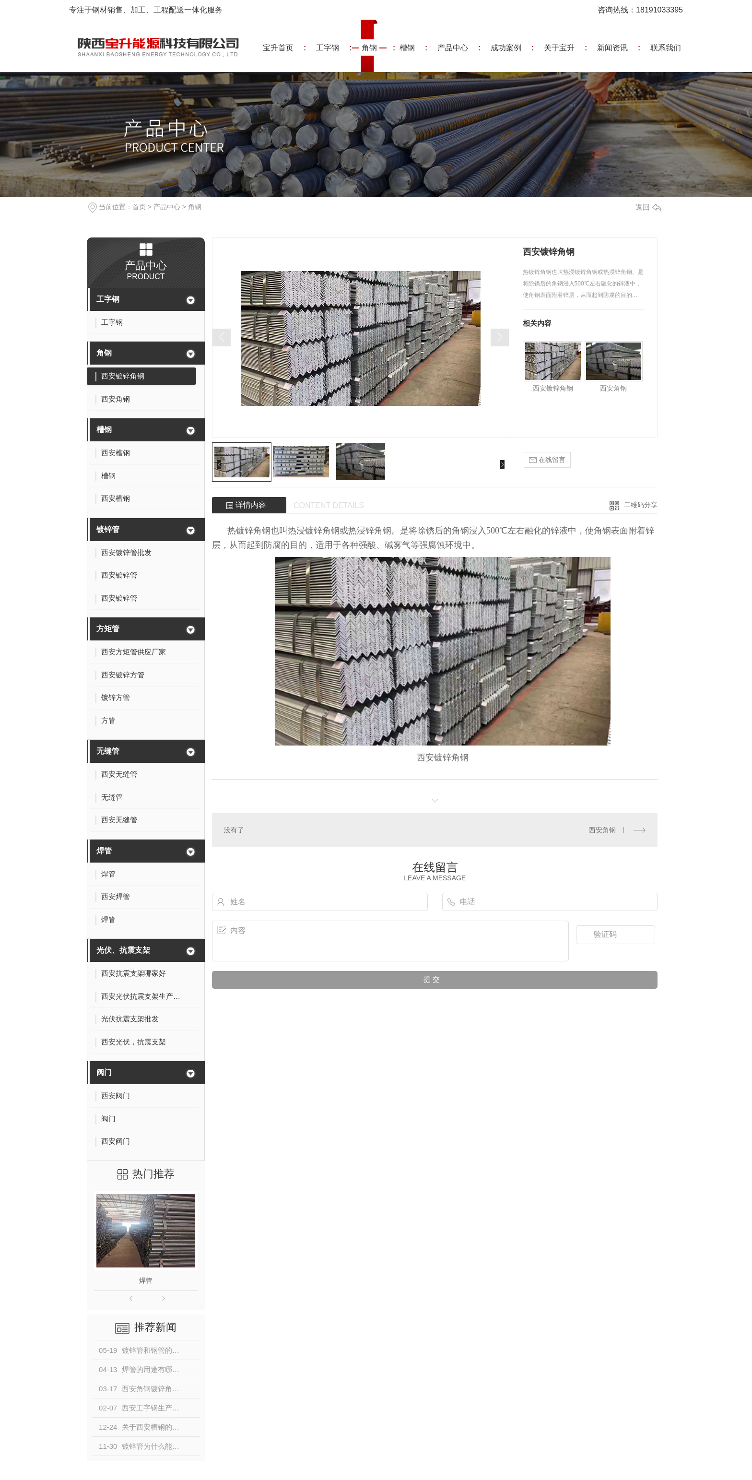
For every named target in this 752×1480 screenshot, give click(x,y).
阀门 (104, 1072)
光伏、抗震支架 (123, 950)
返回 (648, 207)
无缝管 (107, 751)
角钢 (369, 48)
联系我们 (665, 48)
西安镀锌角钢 (553, 388)
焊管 (104, 851)
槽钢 (407, 48)
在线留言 (547, 460)
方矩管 (107, 629)
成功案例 (506, 48)
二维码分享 (641, 505)
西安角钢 (613, 388)
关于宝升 (559, 48)
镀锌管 (107, 529)
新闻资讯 (612, 48)
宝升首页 (278, 48)
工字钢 (327, 48)
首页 (139, 207)
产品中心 (452, 48)
